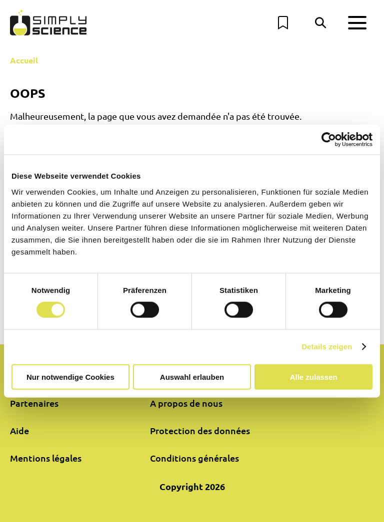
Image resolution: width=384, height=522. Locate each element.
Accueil (24, 60)
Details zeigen (327, 346)
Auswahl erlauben (192, 376)
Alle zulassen (314, 376)
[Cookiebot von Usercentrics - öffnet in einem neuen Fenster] (328, 139)
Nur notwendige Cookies (70, 376)
